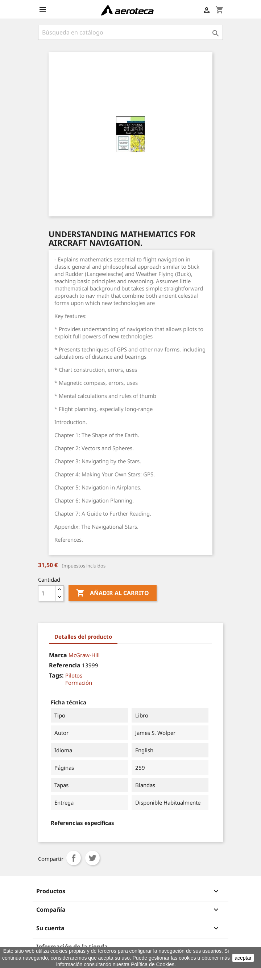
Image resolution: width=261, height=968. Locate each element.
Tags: (56, 675)
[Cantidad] (46, 593)
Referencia (64, 665)
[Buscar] (130, 32)
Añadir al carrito (112, 593)
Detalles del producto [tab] (83, 636)
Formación (78, 682)
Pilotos (73, 675)
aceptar (243, 958)
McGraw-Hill (84, 655)
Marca (58, 655)
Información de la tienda (72, 947)
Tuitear (92, 858)
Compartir (73, 858)
